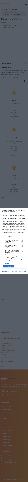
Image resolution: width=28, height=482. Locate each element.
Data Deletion (5, 271)
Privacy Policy (22, 271)
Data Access (14, 271)
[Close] (25, 210)
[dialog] (14, 241)
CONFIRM (8, 266)
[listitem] (14, 237)
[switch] (22, 241)
